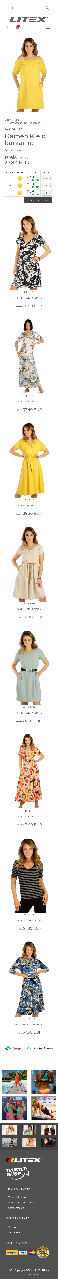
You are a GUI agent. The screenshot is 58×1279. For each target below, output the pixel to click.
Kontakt (11, 1227)
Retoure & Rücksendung (20, 1202)
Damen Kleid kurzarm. (29, 298)
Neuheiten (13, 1232)
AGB (9, 1270)
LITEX (8, 119)
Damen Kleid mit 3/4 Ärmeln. (29, 1024)
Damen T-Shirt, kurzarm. (29, 920)
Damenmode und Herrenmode (25, 123)
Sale (17, 119)
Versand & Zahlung (17, 1197)
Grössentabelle (13, 150)
